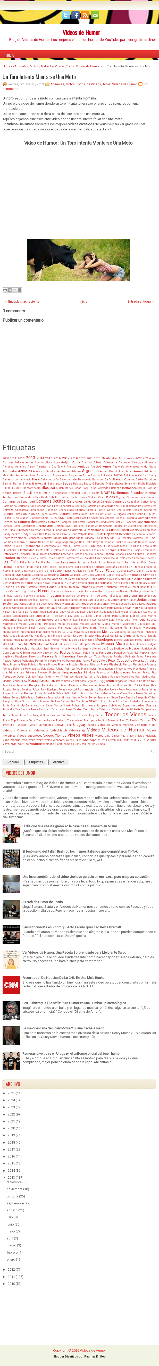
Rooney (114, 689)
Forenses (87, 567)
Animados (10, 471)
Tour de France (45, 720)
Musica (107, 644)
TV (154, 720)
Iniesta (152, 595)
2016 (57, 458)
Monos (118, 640)
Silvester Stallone (50, 701)
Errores (43, 554)
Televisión (132, 709)
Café (101, 497)
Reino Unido (143, 681)
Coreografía (29, 526)
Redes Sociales (65, 681)
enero (11, 1259)
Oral (56, 652)
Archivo (59, 762)
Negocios (36, 648)
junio (10, 1224)
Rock (43, 689)
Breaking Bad (78, 493)
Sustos (151, 705)
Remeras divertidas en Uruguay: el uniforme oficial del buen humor (71, 1053)
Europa (60, 558)
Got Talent (69, 579)
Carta (13, 506)
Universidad (45, 725)
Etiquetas (36, 762)
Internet (43, 600)
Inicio (10, 55)
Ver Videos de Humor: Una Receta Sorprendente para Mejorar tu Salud (74, 952)
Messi (140, 632)
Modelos (75, 640)
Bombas (116, 488)
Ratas (105, 676)
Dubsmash (107, 542)
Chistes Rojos (79, 514)
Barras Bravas (22, 483)
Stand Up (17, 705)
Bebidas (78, 483)
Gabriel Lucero (126, 570)
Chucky (131, 514)
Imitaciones (99, 595)
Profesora (55, 672)
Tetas (15, 715)
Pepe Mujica (57, 660)
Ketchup (119, 608)
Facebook (139, 558)
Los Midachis (63, 619)
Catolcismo (93, 506)
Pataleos (119, 656)
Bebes (67, 483)
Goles (14, 579)
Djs (118, 538)
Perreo (86, 660)
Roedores (52, 689)
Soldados (135, 701)
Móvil (6, 644)
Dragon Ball (76, 542)
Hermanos (106, 583)
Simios (65, 701)
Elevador (71, 550)
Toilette (152, 715)
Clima (44, 518)
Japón (83, 600)
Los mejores (44, 619)
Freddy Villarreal (22, 570)
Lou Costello (100, 619)
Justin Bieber (71, 608)
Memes (107, 632)
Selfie (24, 697)
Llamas (124, 616)
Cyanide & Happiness (143, 530)
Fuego (57, 570)
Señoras (41, 697)
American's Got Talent (51, 466)
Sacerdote (49, 693)
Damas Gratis (61, 534)
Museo (96, 644)
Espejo (129, 554)
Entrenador (149, 550)
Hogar (51, 587)
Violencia (150, 735)
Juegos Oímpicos (13, 608)
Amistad (96, 466)
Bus (37, 497)
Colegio (120, 518)
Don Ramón (9, 542)
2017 (65, 458)
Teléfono (105, 709)
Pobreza (151, 664)
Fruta (37, 570)
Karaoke (86, 608)
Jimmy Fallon (128, 600)
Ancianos (132, 466)
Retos (102, 685)
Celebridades (110, 506)
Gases (26, 575)
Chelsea (138, 510)
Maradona (9, 627)
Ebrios (7, 546)
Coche (77, 518)
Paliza (94, 652)
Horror (134, 587)
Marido (51, 627)
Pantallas (120, 652)
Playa (104, 664)
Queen (20, 676)
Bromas (108, 492)
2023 (11, 1107)
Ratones (115, 676)
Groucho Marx (115, 579)
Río (130, 685)
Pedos (7, 660)
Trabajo (61, 720)
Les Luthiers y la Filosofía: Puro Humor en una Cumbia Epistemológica (74, 1003)
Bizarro (16, 488)
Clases (24, 518)
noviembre (14, 1189)
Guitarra (150, 579)
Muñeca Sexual (69, 644)
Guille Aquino (134, 579)
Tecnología (90, 709)
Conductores (107, 522)
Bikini (6, 488)
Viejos (99, 735)
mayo (11, 1231)
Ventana (117, 725)
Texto (23, 715)
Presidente (139, 668)
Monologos (104, 640)
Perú (104, 660)
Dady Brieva (29, 534)
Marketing (116, 627)
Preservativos (124, 668)
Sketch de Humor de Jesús (42, 902)
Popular (13, 762)
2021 (90, 458)
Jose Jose (47, 603)
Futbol (99, 570)
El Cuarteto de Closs (115, 546)
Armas (138, 471)
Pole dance (47, 668)
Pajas (86, 652)
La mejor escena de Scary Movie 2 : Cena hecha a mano (63, 1028)
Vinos (130, 735)
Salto (67, 693)
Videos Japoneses (29, 735)
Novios (134, 648)
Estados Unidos (15, 558)
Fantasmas (68, 562)
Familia (40, 562)
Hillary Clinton (148, 583)
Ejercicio (17, 546)
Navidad (23, 648)
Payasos (150, 656)
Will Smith (123, 740)
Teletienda (118, 709)
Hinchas (8, 587)
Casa (33, 506)
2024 (11, 1100)
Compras (66, 522)
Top (13, 720)
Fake (23, 562)
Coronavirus (44, 526)
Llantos (134, 616)
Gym (5, 583)
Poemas (7, 668)
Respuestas (90, 685)
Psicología (102, 672)
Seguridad (150, 693)
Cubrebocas (23, 530)
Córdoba (8, 526)
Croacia (107, 526)
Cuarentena (135, 526)
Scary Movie (135, 693)
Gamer (140, 570)
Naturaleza (9, 648)
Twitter (32, 725)
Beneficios (116, 483)
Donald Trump (27, 542)
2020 (82, 458)
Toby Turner (96, 715)
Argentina (90, 471)
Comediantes (147, 518)
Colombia (131, 518)
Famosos (52, 562)
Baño (108, 479)
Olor (33, 652)
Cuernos (36, 530)
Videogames (24, 730)
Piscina (63, 664)
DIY (112, 538)
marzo (11, 1245)
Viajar (152, 725)
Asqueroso (75, 475)
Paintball (76, 652)
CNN (61, 518)
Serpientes (104, 697)
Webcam (59, 740)
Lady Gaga (67, 611)
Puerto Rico (149, 672)
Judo (133, 603)
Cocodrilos (97, 518)
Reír (153, 681)
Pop (78, 668)
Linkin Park (110, 616)
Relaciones (9, 685)
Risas (138, 685)
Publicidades (120, 672)
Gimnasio (149, 575)
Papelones (21, 656)
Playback (115, 664)
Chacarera (21, 510)
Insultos (7, 600)
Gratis (93, 579)
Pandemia (106, 652)
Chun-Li (141, 514)
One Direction (45, 652)
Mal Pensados (47, 624)
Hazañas (58, 583)
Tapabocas (58, 709)
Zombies (68, 744)
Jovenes (87, 603)
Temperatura (148, 709)
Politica (69, 668)
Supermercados (133, 705)
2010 (11, 1284)
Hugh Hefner (29, 591)
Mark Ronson (98, 627)
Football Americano (69, 567)
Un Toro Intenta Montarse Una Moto (39, 76)
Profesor (43, 672)
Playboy (127, 664)
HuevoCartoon (11, 591)
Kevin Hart (131, 608)
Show (18, 701)
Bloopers (49, 487)
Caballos (54, 497)
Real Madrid (142, 676)
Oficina (25, 652)
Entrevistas (10, 554)
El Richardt (9, 550)
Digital (80, 538)
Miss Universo (31, 640)
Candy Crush (91, 501)
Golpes (24, 579)
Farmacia (83, 562)
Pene (46, 660)
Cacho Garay (79, 497)
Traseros (113, 720)
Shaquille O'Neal (146, 697)
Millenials (150, 635)
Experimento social (106, 558)
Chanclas (51, 510)
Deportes (111, 534)
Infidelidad (115, 595)
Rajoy (40, 676)
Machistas (10, 624)
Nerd (46, 648)
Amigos (83, 466)
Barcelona (150, 479)
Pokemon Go (32, 668)
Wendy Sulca (73, 740)
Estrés (51, 558)
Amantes (20, 466)
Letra (62, 616)
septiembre (15, 1203)
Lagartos (80, 611)
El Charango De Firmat (55, 546)
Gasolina (37, 575)
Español (119, 554)
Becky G (89, 483)
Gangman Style (12, 575)
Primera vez (16, 672)
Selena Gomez (11, 697)
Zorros (91, 744)
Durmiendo (130, 542)
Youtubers (37, 744)
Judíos (125, 603)
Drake (88, 542)
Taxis (69, 709)
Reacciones (127, 676)
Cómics (42, 522)
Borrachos (129, 488)
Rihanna (122, 685)
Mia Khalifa (36, 635)
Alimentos (150, 462)
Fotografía (111, 567)
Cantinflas (133, 501)
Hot (153, 587)
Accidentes (126, 458)
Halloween (16, 583)
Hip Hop (20, 587)
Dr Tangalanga (59, 542)
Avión (138, 475)
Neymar (55, 648)
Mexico (23, 635)
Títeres (83, 715)
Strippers (102, 705)
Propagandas (72, 672)
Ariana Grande (109, 471)
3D (103, 458)
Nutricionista (148, 648)
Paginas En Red (95, 1356)
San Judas (87, 693)
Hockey (42, 587)
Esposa (139, 554)
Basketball (39, 483)
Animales (21, 66)
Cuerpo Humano (52, 530)
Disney (105, 538)
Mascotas (149, 627)
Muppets (85, 644)
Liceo (89, 616)
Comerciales (27, 522)
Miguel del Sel (104, 635)
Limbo (97, 616)
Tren (122, 720)
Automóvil (107, 475)
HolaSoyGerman (79, 587)
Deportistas (127, 534)
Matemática (28, 632)
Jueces (141, 603)
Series (92, 697)
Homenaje (124, 587)
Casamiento (66, 506)
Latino (119, 611)
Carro (6, 506)
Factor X (151, 558)
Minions (7, 640)
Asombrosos (44, 475)
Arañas (65, 471)
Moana (46, 640)
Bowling (151, 488)
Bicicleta (151, 483)
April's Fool (54, 471)
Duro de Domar (147, 542)
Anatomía (118, 466)
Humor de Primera (62, 591)
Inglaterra (130, 595)
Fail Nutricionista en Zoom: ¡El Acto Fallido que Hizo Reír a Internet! (71, 927)
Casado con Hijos (47, 506)
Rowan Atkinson (13, 693)
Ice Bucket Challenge (128, 591)
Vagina (91, 725)
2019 (11, 1135)
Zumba (100, 744)
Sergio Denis (80, 697)
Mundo (54, 644)
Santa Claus (119, 693)
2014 (40, 458)
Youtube (23, 744)
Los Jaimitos (26, 619)
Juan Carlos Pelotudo (107, 603)
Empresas (84, 550)
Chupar (151, 514)
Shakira (130, 697)
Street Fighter (71, 705)
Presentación (89, 668)
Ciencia (7, 518)
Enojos (138, 550)
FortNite (99, 567)
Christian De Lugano (112, 514)
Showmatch (30, 701)
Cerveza (8, 510)
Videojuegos (41, 730)
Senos (31, 697)
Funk (90, 570)
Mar (154, 624)
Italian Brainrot (69, 600)
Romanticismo (88, 689)
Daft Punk (45, 534)
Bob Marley (66, 488)
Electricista (42, 550)
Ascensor (22, 475)
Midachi (78, 635)
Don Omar (150, 538)
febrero (12, 1252)
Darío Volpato (79, 534)
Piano (6, 664)
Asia (33, 475)
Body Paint (89, 488)
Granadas (82, 579)
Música (121, 644)
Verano (128, 725)
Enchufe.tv (98, 550)
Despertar (46, 538)
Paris (57, 656)
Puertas (136, 672)
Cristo (98, 526)
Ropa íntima (149, 689)
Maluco (84, 624)
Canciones (75, 501)
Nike (64, 648)
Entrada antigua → (141, 301)
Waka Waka (35, 740)
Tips (75, 715)
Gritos (102, 579)
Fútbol (110, 570)
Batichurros (55, 483)
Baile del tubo (68, 479)
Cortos (59, 526)
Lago (90, 611)
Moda (64, 640)
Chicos (18, 514)
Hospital (145, 587)
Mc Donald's (93, 632)
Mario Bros (80, 627)
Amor (107, 466)
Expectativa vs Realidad (79, 558)
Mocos (56, 640)
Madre (23, 624)
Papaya (144, 652)
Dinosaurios (92, 538)
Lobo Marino (148, 616)
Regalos (91, 681)
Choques (93, 514)
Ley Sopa (73, 616)
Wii (99, 740)
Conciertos (79, 522)
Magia (32, 624)
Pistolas (74, 664)
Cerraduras (136, 506)
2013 (30, 458)
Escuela (88, 554)
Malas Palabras (68, 624)
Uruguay (79, 725)
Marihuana (64, 627)
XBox (153, 740)
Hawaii (47, 583)
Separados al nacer (59, 697)
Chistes (64, 514)
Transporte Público (95, 720)
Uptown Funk (63, 725)
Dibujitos (69, 538)
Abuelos (111, 458)
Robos (36, 689)
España (109, 554)
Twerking (8, 725)
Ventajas (104, 725)
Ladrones (52, 611)
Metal (6, 635)
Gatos (64, 575)
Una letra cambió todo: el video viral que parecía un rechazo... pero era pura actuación (85, 877)
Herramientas (121, 583)
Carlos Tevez (149, 501)
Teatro (77, 709)
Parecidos (35, 656)
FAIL (6, 562)
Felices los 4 (115, 562)
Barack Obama (124, 479)
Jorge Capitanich (29, 603)
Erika (34, 554)
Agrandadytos (62, 462)
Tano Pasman (40, 709)
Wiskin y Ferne (139, 740)
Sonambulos (149, 701)
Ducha (119, 542)
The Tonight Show (38, 715)
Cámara (151, 497)
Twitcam (21, 725)
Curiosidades (119, 530)
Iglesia (18, 595)
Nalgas (151, 644)
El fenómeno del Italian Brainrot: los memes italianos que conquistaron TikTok (80, 851)
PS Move (89, 672)
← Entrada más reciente (21, 301)
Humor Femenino (86, 591)
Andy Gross (148, 466)
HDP (72, 583)
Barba (139, 479)
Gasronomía (51, 575)
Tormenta (22, 720)
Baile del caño (49, 479)
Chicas (8, 514)
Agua (76, 462)
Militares (137, 635)
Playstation (139, 664)
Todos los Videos (52, 66)
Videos (93, 730)
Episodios (25, 554)
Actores (8, 462)
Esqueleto (150, 554)
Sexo (114, 697)
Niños (72, 648)
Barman (7, 483)
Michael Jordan (62, 635)
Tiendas (55, 715)
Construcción (147, 522)
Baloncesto (84, 479)
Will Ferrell (109, 740)
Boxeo (7, 493)
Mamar (116, 624)
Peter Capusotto (120, 660)
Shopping (8, 701)
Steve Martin (54, 705)
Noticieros (121, 648)
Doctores (137, 538)
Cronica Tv (120, 526)
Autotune (129, 475)
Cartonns (23, 506)
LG (83, 616)
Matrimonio (43, 632)
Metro (13, 635)
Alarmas (87, 462)
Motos (34, 66)
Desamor (151, 534)
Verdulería (141, 725)
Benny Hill (130, 483)
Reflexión (80, 681)
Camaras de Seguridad (19, 501)
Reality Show (19, 681)
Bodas (77, 488)
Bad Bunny (149, 475)
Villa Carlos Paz (115, 735)
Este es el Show (37, 558)
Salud (75, 693)
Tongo (6, 720)
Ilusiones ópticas (34, 595)
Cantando (119, 501)
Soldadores (122, 701)
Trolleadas (132, 720)
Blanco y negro (31, 488)
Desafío (140, 534)
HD (66, 583)
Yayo (6, 744)
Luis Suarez (148, 619)
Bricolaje (94, 493)
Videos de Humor (81, 32)
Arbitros (76, 471)
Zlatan (59, 744)
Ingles (142, 595)
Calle (142, 497)
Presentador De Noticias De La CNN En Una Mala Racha (63, 978)
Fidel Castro (148, 562)
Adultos (39, 462)
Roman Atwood (68, 689)
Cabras (65, 497)
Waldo (48, 740)
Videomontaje (77, 730)
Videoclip (9, 730)
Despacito (33, 538)
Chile (26, 514)
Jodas (142, 600)
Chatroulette (124, 510)
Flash (44, 567)
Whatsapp (89, 740)
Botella (141, 488)
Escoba (78, 554)
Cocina (86, 518)
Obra (6, 652)
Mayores (79, 632)
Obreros (14, 652)
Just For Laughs (49, 608)
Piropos (52, 664)
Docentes (126, 538)
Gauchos (75, 575)
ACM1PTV (141, 458)
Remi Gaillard (50, 685)
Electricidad (26, 550)
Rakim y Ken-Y (54, 676)
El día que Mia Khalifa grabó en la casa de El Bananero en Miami (69, 826)
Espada (98, 554)
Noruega (83, 648)
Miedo (89, 635)
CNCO (53, 518)
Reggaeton (105, 681)
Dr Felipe (43, 542)
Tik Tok (66, 715)
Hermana (81, 583)
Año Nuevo (39, 471)
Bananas (97, 479)
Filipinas (18, 567)
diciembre (14, 1182)
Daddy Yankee (11, 534)
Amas (31, 466)
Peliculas (28, 660)
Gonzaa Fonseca (40, 579)
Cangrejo (106, 501)
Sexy (122, 697)
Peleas (16, 660)
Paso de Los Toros (89, 656)
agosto (12, 1210)
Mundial (43, 644)
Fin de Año (32, 567)
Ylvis (13, 744)
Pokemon (18, 668)
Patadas (107, 656)
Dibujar (57, 538)
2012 (21, 458)
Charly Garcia (106, 510)
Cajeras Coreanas (127, 497)
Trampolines (74, 720)
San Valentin (103, 693)
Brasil (27, 493)
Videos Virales (81, 735)
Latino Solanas (133, 611)
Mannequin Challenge (136, 624)
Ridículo (111, 685)
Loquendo (9, 619)
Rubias (29, 693)
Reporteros (75, 685)
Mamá (106, 624)
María (42, 627)
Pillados (33, 664)
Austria (95, 475)
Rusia (39, 693)
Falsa (31, 562)
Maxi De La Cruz (61, 632)
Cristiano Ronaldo (83, 526)
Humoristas (106, 591)
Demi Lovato (95, 534)
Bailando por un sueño (17, 479)
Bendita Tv (101, 483)
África (49, 462)
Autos (118, 475)
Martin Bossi (132, 627)
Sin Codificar (79, 701)
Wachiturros (18, 740)
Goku (6, 579)
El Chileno (95, 546)
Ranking (89, 676)
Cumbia (77, 530)
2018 (74, 458)
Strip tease (88, 705)
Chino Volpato (48, 514)
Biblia (141, 483)
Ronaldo (104, 689)
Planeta (84, 664)
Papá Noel (133, 652)
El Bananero (31, 546)
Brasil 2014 (42, 493)
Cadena (92, 497)
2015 (48, 458)
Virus (6, 740)
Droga (96, 542)
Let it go (52, 616)
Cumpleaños (92, 530)
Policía (59, 668)
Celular (123, 506)
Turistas (145, 720)
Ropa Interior (133, 689)
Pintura (43, 664)
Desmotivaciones (15, 538)
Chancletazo (66, 510)
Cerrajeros (150, 506)
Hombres (110, 587)
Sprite (6, 705)
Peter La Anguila (144, 660)
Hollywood (97, 587)
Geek (91, 575)
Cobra (69, 518)
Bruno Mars (26, 497)
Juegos (151, 603)
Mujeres (30, 644)
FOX (129, 567)
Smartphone (108, 701)
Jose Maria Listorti (67, 603)
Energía (111, 550)
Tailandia (8, 709)
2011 (13, 458)
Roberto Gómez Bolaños (17, 689)
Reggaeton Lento (125, 681)
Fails (14, 562)
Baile (35, 479)
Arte (146, 471)
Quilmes (31, 676)
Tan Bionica (22, 709)
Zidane (49, 744)
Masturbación (11, 632)
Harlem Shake (33, 583)
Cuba (12, 530)
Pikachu (15, 664)
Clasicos (35, 518)
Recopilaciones (41, 680)
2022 (11, 1114)
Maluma (95, 624)
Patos (140, 656)
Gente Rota (113, 575)
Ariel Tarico (126, 471)
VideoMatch (59, 730)
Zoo (77, 744)
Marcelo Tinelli (26, 627)
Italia (56, 600)
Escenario (67, 554)
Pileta (24, 664)
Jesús (100, 600)
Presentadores (106, 668)
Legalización (20, 616)
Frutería (47, 570)
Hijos (134, 583)
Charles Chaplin (85, 510)
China (35, 514)
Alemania (110, 462)
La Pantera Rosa (35, 611)
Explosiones (126, 558)
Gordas (57, 579)
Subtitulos (115, 705)
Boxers (17, 493)
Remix (64, 685)
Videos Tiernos (54, 735)
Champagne (36, 510)
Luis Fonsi (131, 619)
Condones (92, 522)
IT (50, 600)
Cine (16, 518)
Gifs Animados (131, 575)
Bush (44, 497)
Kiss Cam (17, 611)
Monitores (88, 640)
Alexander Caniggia (131, 462)
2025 (97, 458)
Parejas (47, 656)
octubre (12, 1196)
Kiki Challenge (147, 608)
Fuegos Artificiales (74, 570)
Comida (53, 522)
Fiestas (7, 567)
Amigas (71, 466)
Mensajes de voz (125, 632)
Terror (7, 715)
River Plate (149, 685)
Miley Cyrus (123, 635)
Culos (67, 530)
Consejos (131, 522)
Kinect (6, 611)
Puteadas (9, 676)
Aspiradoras (60, 475)
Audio (86, 475)
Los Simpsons (82, 619)
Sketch (94, 701)
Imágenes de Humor (76, 595)
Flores (52, 567)
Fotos (122, 567)
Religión (34, 685)
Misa (17, 640)
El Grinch (133, 546)
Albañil (98, 462)
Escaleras (54, 554)
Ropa (122, 689)
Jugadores (30, 608)
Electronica (57, 550)
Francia (138, 567)
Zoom (83, 744)
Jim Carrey (112, 600)
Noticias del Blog (101, 648)
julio (10, 1217)
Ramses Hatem (73, 676)
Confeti (120, 522)
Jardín (92, 600)
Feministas (132, 562)
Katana (95, 608)
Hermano (93, 583)
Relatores (22, 685)
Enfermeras (125, 550)
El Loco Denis (148, 546)
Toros (70, 66)
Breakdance (60, 493)
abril (10, 1238)
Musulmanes (138, 644)
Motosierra (150, 640)
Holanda (61, 587)
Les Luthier (37, 616)
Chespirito (150, 510)
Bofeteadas (103, 488)
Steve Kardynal (35, 705)
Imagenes (54, 595)
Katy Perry (107, 608)
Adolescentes (24, 462)
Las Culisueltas (104, 611)
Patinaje (130, 656)
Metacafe (151, 632)
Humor (44, 591)
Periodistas (73, 660)
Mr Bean (16, 644)
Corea (17, 526)
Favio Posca (98, 562)
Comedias (10, 522)
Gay (84, 575)
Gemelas (100, 575)
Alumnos (8, 466)
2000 (6, 458)
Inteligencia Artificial (26, 600)
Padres (65, 652)
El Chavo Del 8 (78, 546)
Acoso (152, 458)
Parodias (69, 656)
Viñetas (139, 735)
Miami (48, 635)
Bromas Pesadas (130, 493)
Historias (31, 587)
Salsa (59, 693)
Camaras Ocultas (51, 501)
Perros (95, 660)
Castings (80, 506)
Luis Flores (116, 619)
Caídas (110, 497)
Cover (68, 526)
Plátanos (94, 664)
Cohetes (109, 518)
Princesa (31, 672)
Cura (105, 530)
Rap (98, 676)
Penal (39, 660)
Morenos (128, 640)
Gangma (151, 570)
